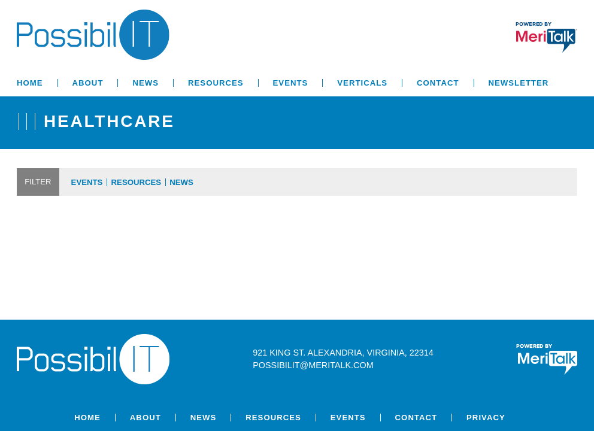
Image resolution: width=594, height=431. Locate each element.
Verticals (362, 82)
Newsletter (519, 82)
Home (30, 82)
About (88, 82)
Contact (438, 82)
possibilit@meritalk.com (313, 365)
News (145, 82)
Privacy (485, 417)
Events (290, 82)
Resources (216, 82)
